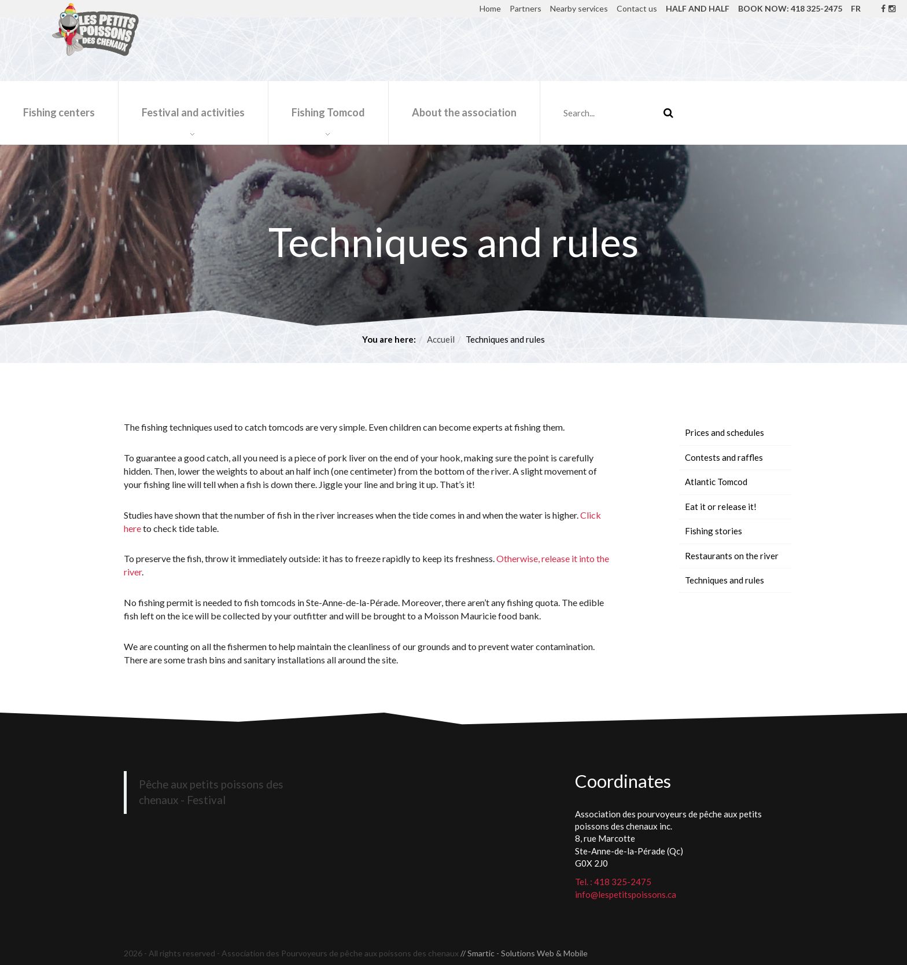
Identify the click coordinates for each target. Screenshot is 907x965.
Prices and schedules (724, 432)
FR (856, 8)
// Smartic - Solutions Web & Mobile (524, 953)
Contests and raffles (724, 457)
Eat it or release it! (721, 506)
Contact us (637, 8)
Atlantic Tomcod (716, 481)
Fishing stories (713, 531)
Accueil (441, 339)
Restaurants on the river (732, 556)
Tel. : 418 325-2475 (613, 881)
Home (490, 8)
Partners (525, 8)
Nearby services (579, 8)
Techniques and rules (724, 580)
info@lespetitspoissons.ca (625, 894)
